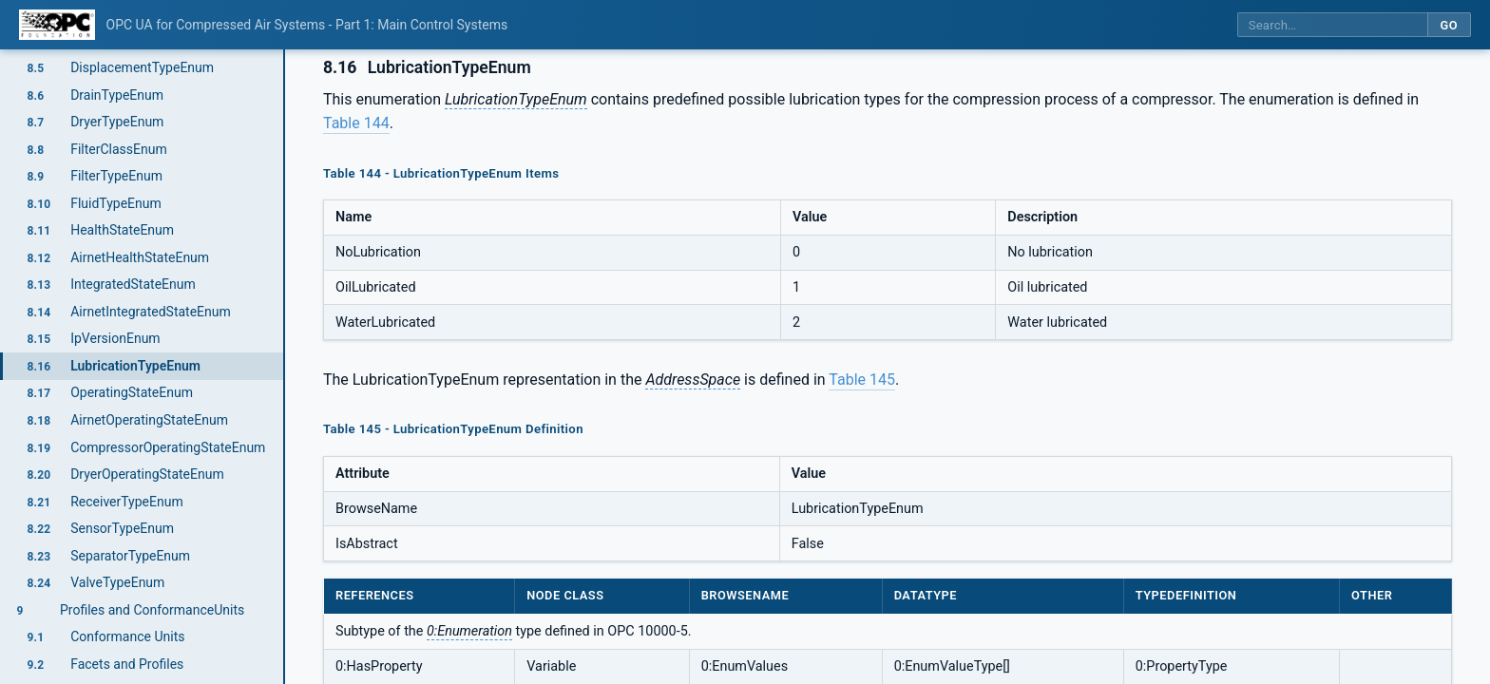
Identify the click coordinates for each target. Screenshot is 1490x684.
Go (1449, 25)
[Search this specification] (1332, 25)
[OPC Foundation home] (57, 25)
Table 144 (356, 123)
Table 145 (862, 379)
